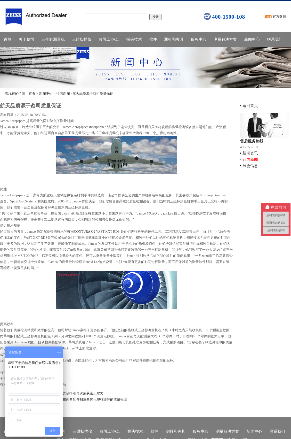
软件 (153, 39)
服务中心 (198, 39)
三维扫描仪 (81, 39)
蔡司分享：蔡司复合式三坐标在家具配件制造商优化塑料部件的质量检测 (72, 399)
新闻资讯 (250, 153)
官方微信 (279, 16)
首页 (7, 39)
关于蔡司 (26, 39)
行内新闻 (63, 93)
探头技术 (134, 39)
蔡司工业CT (109, 39)
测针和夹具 (174, 39)
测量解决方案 (225, 39)
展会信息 (250, 166)
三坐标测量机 (53, 39)
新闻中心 (252, 39)
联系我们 (275, 39)
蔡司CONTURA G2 (81, 231)
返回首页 (250, 106)
